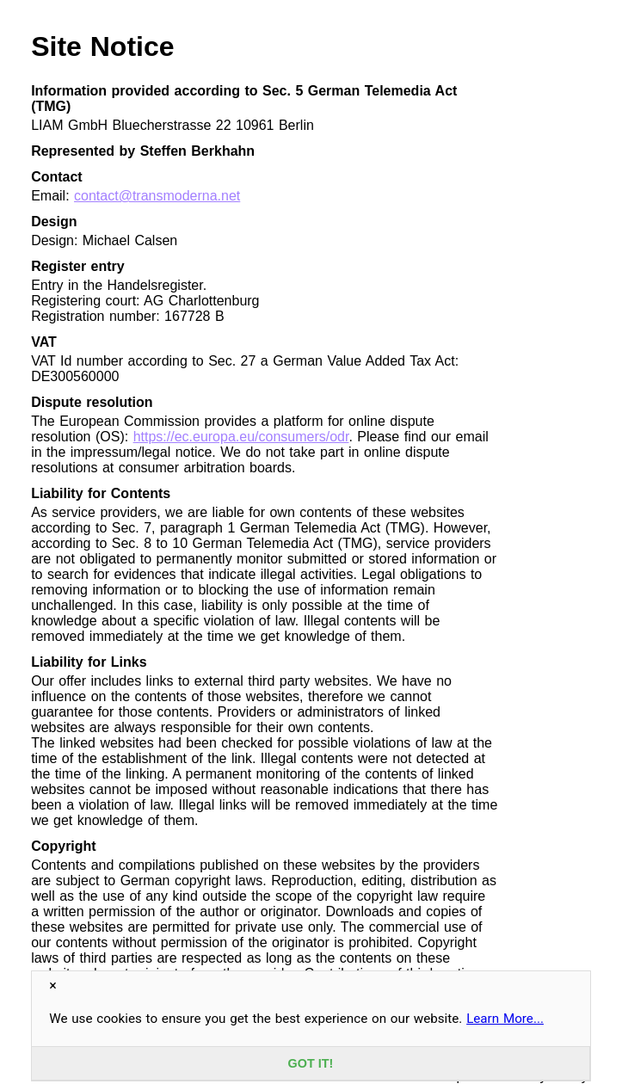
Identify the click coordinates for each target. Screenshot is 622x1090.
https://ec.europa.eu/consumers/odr (241, 436)
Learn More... (505, 1018)
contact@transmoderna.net (157, 195)
